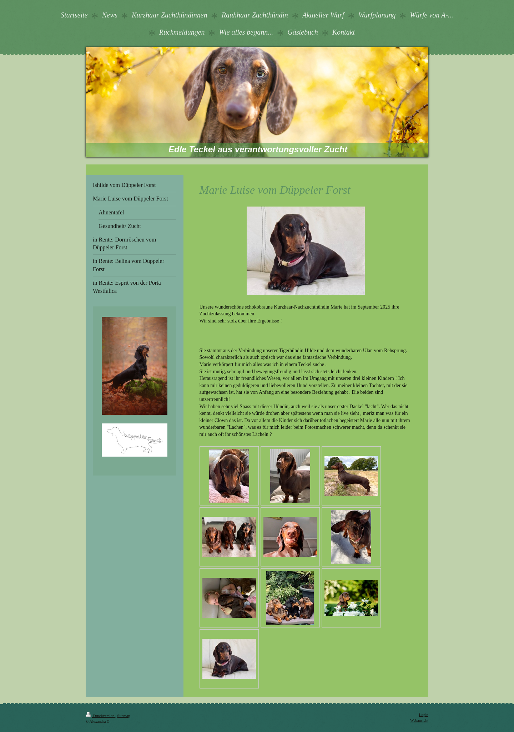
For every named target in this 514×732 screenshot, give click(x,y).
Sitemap (123, 715)
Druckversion (100, 715)
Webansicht (419, 720)
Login (423, 714)
